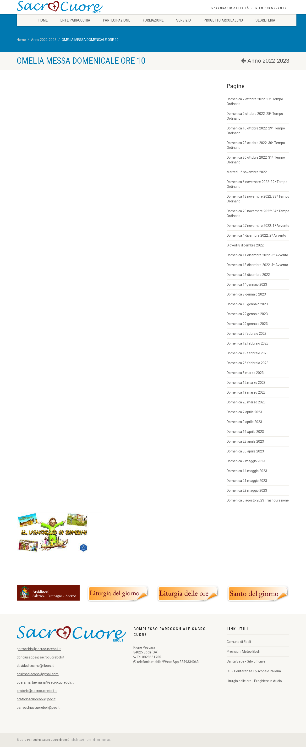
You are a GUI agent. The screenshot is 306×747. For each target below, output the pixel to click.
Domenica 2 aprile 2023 (244, 412)
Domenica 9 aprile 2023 (244, 422)
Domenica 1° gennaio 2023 (247, 284)
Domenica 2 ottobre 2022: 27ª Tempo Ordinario (255, 101)
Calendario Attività (230, 8)
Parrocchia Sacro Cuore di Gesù (48, 739)
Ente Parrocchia (75, 20)
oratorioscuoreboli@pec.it (36, 699)
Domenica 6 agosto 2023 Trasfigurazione (258, 500)
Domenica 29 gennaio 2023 (247, 324)
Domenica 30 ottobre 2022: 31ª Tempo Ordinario (256, 160)
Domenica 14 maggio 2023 (247, 471)
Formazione (153, 20)
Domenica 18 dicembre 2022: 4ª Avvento (257, 265)
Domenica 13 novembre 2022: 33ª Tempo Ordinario (258, 199)
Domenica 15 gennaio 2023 (247, 304)
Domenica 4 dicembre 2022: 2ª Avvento (256, 235)
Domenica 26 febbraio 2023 (247, 363)
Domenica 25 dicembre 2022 (248, 275)
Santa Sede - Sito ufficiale (246, 661)
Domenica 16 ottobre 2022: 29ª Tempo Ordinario (256, 130)
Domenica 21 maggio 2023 (247, 481)
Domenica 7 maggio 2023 (246, 461)
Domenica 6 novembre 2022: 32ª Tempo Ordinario (257, 184)
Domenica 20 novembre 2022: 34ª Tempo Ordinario (258, 213)
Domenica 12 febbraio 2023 (247, 343)
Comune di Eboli (239, 642)
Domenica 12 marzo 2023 (246, 383)
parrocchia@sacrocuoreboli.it (39, 649)
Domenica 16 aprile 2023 (245, 432)
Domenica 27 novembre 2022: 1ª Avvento (258, 226)
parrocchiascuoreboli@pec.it (38, 707)
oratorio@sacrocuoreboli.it (37, 691)
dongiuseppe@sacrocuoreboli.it (40, 657)
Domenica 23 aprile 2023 (245, 441)
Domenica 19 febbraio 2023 (247, 353)
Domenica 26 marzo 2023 (246, 402)
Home (43, 20)
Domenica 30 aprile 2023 (245, 451)
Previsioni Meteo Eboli (243, 651)
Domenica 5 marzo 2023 (245, 373)
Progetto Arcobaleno (223, 20)
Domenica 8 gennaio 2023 (246, 294)
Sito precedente (271, 8)
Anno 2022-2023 (43, 40)
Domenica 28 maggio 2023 (247, 490)
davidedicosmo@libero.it (35, 666)
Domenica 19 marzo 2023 (246, 392)
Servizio (183, 20)
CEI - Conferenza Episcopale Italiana (254, 671)
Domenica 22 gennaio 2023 (247, 314)
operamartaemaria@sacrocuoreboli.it (45, 682)
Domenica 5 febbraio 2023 (247, 333)
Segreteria (265, 20)
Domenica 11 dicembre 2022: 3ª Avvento (257, 255)
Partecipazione (116, 20)
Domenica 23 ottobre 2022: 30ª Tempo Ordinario (256, 145)
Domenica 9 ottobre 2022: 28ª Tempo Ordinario (255, 116)
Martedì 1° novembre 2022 (247, 172)
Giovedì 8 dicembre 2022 (245, 245)
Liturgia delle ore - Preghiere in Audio (254, 681)
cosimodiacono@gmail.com (38, 674)
